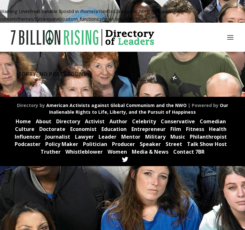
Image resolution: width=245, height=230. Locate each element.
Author (118, 121)
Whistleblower (84, 151)
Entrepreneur (148, 129)
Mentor (130, 136)
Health (217, 129)
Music (177, 136)
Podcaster (28, 144)
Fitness (195, 129)
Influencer (28, 136)
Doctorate (52, 129)
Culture (24, 129)
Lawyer (84, 136)
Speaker (150, 144)
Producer (123, 144)
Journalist (57, 136)
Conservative (178, 121)
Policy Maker (61, 144)
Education (114, 129)
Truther (51, 151)
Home (23, 121)
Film (175, 129)
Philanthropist (208, 136)
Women (117, 151)
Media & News (150, 151)
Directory (68, 121)
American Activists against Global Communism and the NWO (116, 105)
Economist (83, 129)
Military (155, 136)
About (43, 121)
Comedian (213, 121)
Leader (107, 136)
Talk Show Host (207, 144)
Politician (95, 144)
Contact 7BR (188, 151)
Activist (95, 121)
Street (174, 144)
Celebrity (144, 121)
